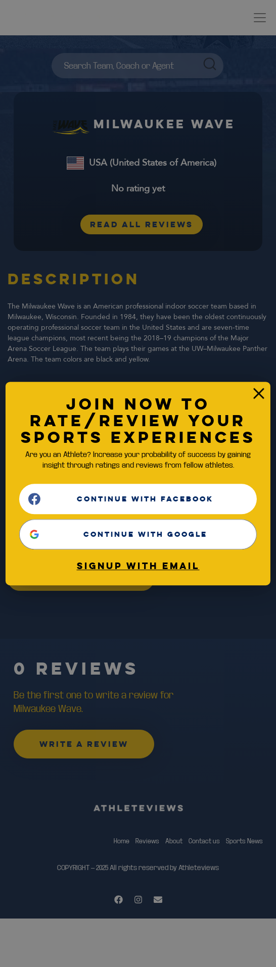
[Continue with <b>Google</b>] (138, 534)
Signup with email (138, 565)
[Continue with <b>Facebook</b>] (138, 499)
